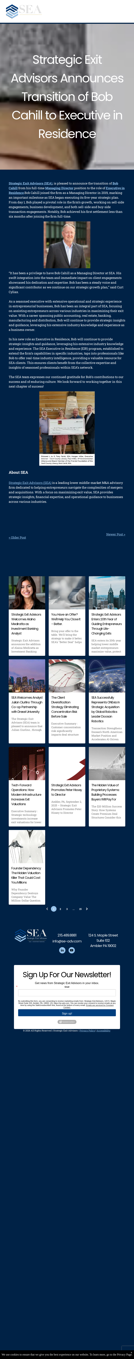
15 (80, 909)
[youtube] (72, 950)
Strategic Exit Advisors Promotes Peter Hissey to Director (66, 790)
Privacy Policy (87, 1030)
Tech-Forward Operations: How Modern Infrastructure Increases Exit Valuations (26, 794)
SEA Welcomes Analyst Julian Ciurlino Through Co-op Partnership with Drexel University (27, 704)
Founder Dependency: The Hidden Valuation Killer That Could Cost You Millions (26, 875)
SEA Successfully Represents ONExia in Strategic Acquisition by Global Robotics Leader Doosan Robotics (105, 709)
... (74, 909)
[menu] (126, 11)
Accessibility (103, 1030)
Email (67, 987)
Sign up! (67, 1013)
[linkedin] (62, 950)
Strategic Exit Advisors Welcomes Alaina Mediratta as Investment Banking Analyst (26, 624)
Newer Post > (115, 534)
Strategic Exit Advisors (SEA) (30, 483)
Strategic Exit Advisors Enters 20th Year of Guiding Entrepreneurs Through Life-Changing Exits (106, 624)
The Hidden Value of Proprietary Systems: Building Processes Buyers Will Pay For (105, 792)
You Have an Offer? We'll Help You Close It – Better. (65, 619)
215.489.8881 (67, 935)
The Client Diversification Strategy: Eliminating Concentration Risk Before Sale (65, 707)
